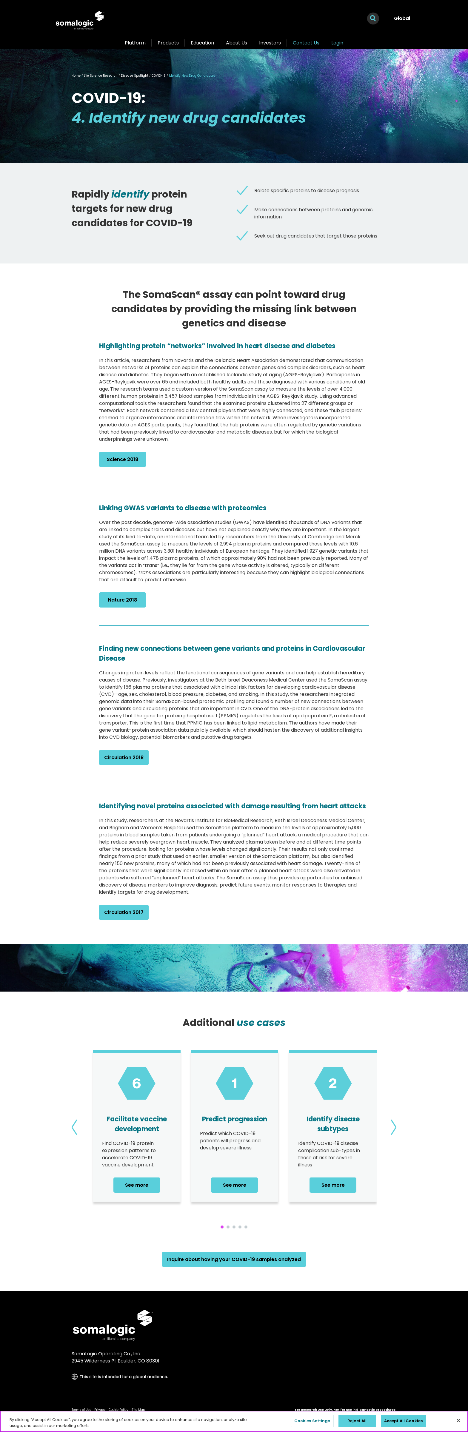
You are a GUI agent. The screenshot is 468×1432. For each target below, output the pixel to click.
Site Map (138, 1410)
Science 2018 (122, 459)
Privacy (100, 1410)
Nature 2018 (122, 599)
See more (137, 1185)
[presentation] (74, 1127)
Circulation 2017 (124, 912)
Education (202, 42)
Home (76, 75)
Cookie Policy (118, 1410)
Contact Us (306, 42)
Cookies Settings (312, 1421)
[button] (222, 1227)
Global (402, 18)
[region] (234, 1421)
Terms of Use (81, 1410)
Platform (135, 42)
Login (337, 42)
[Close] (458, 1420)
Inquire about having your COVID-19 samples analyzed (234, 1259)
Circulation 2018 (124, 757)
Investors (270, 42)
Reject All (357, 1421)
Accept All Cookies (403, 1421)
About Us (236, 42)
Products (168, 42)
